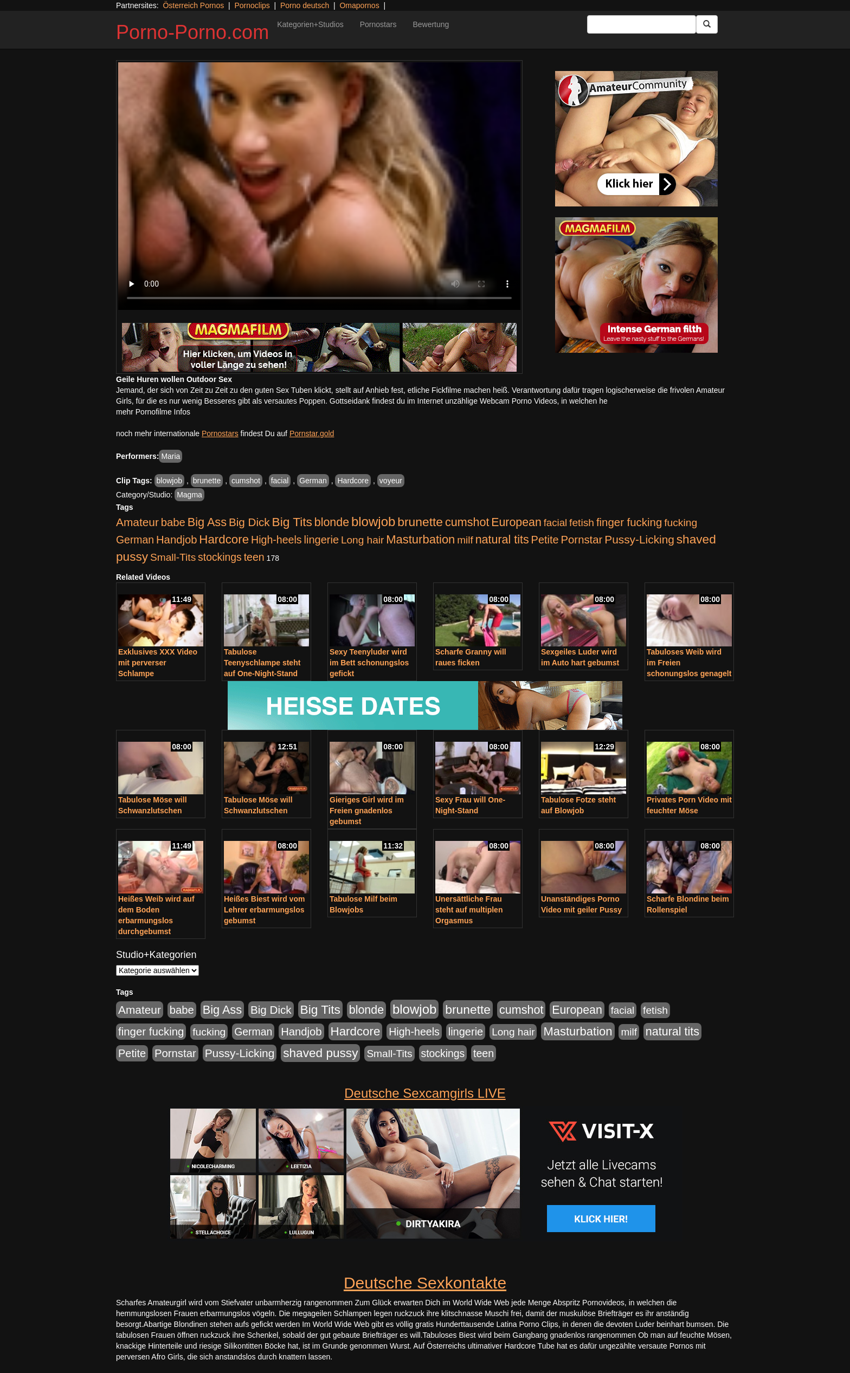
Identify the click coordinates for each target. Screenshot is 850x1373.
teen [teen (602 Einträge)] (254, 557)
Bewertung (431, 24)
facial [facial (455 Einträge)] (556, 522)
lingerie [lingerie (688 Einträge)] (321, 540)
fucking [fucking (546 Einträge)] (680, 522)
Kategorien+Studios (310, 24)
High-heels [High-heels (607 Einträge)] (276, 540)
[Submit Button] (707, 24)
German (313, 480)
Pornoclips (251, 5)
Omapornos (359, 5)
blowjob (169, 480)
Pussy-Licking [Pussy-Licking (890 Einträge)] (639, 539)
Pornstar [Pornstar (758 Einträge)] (582, 540)
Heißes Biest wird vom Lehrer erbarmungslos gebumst (264, 910)
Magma (189, 494)
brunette (207, 480)
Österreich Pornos (193, 5)
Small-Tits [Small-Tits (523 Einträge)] (173, 557)
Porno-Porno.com (192, 32)
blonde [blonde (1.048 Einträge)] (331, 522)
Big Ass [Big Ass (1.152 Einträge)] (207, 522)
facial (280, 480)
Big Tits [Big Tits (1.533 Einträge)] (292, 522)
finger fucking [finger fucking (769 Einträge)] (629, 522)
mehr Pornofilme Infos (153, 411)
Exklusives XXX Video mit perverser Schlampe (157, 662)
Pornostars (378, 24)
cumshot (245, 480)
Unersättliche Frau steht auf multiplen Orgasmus (469, 910)
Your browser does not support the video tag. (319, 186)
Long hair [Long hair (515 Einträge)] (362, 540)
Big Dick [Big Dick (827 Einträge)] (249, 522)
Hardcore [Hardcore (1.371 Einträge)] (224, 539)
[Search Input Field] (641, 24)
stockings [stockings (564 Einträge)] (220, 557)
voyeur (390, 480)
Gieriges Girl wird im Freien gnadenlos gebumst (367, 810)
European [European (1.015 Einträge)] (516, 522)
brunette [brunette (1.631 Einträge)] (420, 522)
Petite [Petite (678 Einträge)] (545, 540)
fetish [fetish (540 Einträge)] (581, 522)
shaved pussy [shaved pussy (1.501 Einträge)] (320, 1053)
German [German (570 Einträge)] (135, 540)
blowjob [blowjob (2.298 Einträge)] (373, 521)
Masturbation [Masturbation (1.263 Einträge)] (420, 539)
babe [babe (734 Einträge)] (173, 522)
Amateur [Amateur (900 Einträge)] (137, 522)
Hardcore (353, 480)
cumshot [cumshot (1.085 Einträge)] (467, 522)
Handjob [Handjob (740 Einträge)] (176, 540)
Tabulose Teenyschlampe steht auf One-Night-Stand (262, 662)
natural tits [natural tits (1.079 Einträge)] (502, 539)
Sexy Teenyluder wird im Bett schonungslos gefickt (369, 662)
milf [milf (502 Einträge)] (465, 540)
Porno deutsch (304, 5)
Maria (170, 456)
